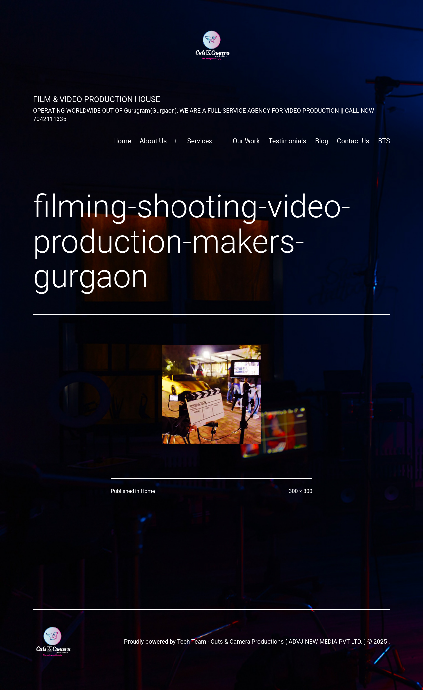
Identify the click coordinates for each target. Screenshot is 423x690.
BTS (384, 141)
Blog (321, 141)
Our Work (246, 141)
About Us (153, 141)
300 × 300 (300, 491)
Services (199, 141)
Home (122, 141)
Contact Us (353, 141)
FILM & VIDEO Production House (96, 99)
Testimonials (287, 141)
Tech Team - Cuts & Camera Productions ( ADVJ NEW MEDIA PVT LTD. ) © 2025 (282, 641)
